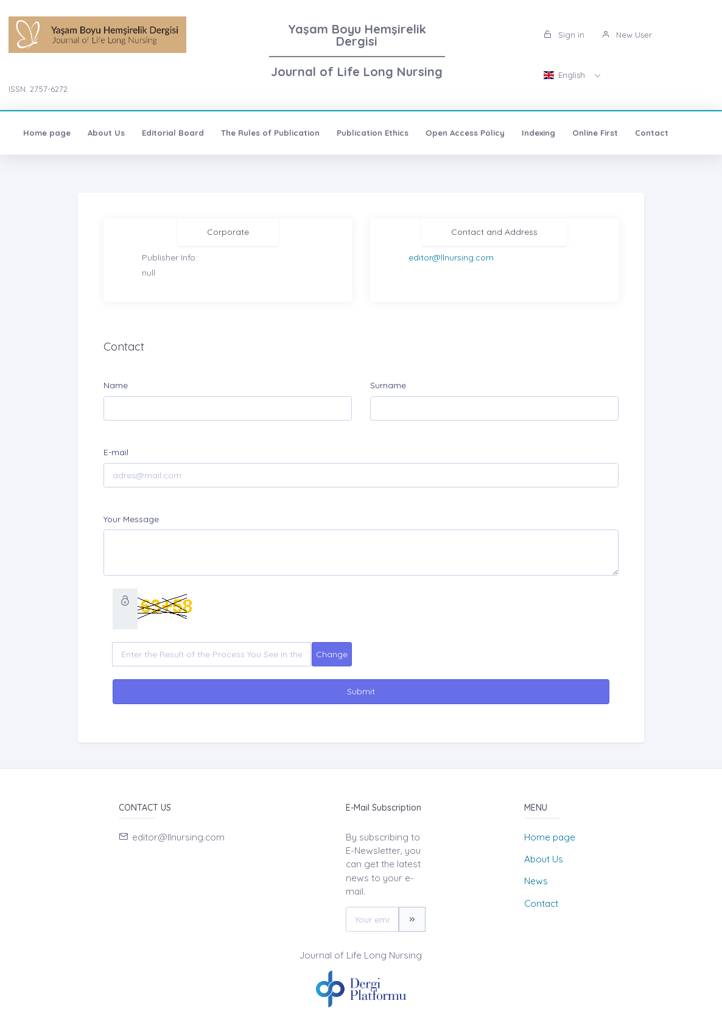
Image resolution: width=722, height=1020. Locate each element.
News (536, 881)
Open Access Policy (465, 133)
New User (626, 35)
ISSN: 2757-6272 (38, 89)
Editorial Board (173, 133)
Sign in (564, 35)
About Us (106, 133)
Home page (47, 133)
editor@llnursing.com (451, 257)
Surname (388, 385)
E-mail (115, 452)
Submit (361, 691)
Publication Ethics (372, 133)
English (565, 75)
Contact (651, 133)
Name (115, 385)
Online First (595, 133)
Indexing (538, 133)
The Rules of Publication (270, 133)
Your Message (131, 519)
